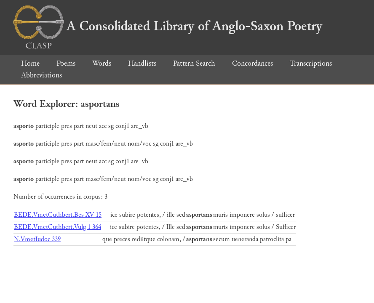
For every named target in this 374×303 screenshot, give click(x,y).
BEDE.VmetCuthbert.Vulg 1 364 (57, 227)
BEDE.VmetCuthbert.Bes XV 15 (58, 215)
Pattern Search (194, 63)
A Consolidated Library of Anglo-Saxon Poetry (167, 26)
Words (101, 63)
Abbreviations (41, 75)
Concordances (252, 63)
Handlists (142, 63)
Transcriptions (311, 63)
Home (30, 63)
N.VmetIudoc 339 (37, 239)
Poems (65, 63)
